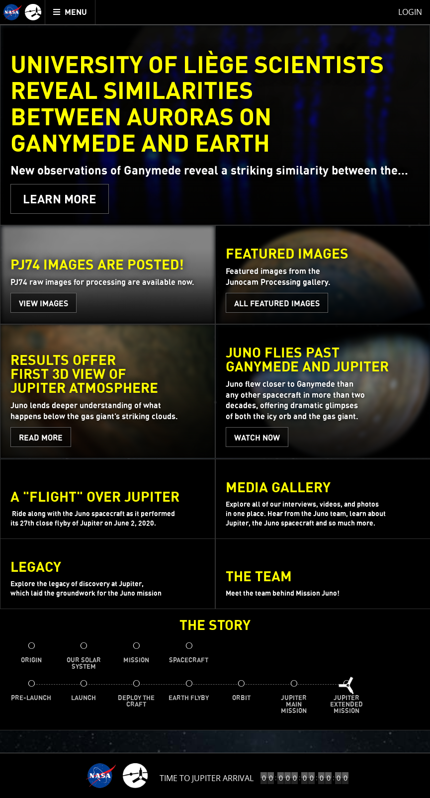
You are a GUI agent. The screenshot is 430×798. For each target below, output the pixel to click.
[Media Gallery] (322, 499)
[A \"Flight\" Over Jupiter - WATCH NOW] (107, 499)
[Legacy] (107, 574)
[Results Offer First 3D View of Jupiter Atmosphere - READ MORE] (107, 392)
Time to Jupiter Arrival (207, 778)
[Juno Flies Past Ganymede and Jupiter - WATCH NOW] (322, 392)
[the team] (322, 574)
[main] (215, 399)
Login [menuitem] (410, 11)
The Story (215, 626)
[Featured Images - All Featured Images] (322, 275)
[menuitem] (70, 12)
